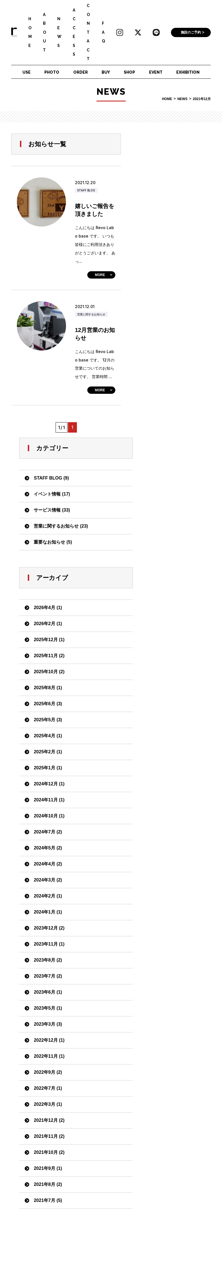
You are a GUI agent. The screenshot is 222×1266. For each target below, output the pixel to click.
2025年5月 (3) (161, 415)
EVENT (156, 72)
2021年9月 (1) (161, 864)
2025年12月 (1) (162, 335)
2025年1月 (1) (161, 463)
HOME (30, 32)
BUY (106, 72)
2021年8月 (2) (161, 880)
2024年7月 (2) (161, 527)
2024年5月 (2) (161, 543)
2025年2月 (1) (161, 447)
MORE (100, 275)
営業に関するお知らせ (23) (174, 222)
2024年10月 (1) (162, 511)
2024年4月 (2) (161, 559)
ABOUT (44, 32)
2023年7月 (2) (161, 672)
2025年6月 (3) (161, 399)
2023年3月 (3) (161, 720)
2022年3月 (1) (161, 800)
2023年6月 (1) (161, 688)
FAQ (103, 32)
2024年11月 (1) (162, 495)
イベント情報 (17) (165, 189)
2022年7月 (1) (161, 784)
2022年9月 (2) (161, 768)
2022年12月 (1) (162, 736)
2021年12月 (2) (162, 816)
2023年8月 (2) (161, 656)
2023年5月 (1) (161, 704)
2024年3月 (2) (161, 575)
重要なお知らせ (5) (166, 238)
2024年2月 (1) (161, 591)
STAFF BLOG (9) (164, 173)
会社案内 (103, 1241)
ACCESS (74, 32)
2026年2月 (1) (161, 319)
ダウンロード (57, 1251)
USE (26, 72)
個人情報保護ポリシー (66, 1241)
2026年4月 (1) (161, 303)
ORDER (80, 72)
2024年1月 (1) (161, 607)
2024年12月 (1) (162, 479)
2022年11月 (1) (162, 752)
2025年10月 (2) (162, 367)
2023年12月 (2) (162, 623)
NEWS (59, 32)
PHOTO (51, 72)
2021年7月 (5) (161, 896)
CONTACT (88, 32)
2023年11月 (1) (162, 639)
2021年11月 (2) (162, 832)
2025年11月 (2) (162, 351)
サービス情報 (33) (165, 206)
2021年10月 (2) (162, 848)
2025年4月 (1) (161, 431)
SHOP (129, 72)
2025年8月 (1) (161, 383)
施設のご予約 (191, 32)
